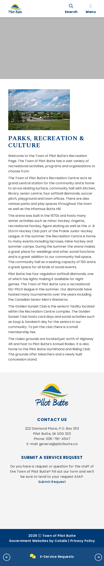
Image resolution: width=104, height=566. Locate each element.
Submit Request (52, 481)
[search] (71, 8)
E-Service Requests (52, 556)
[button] (6, 557)
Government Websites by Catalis (38, 540)
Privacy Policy (82, 540)
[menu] (91, 8)
